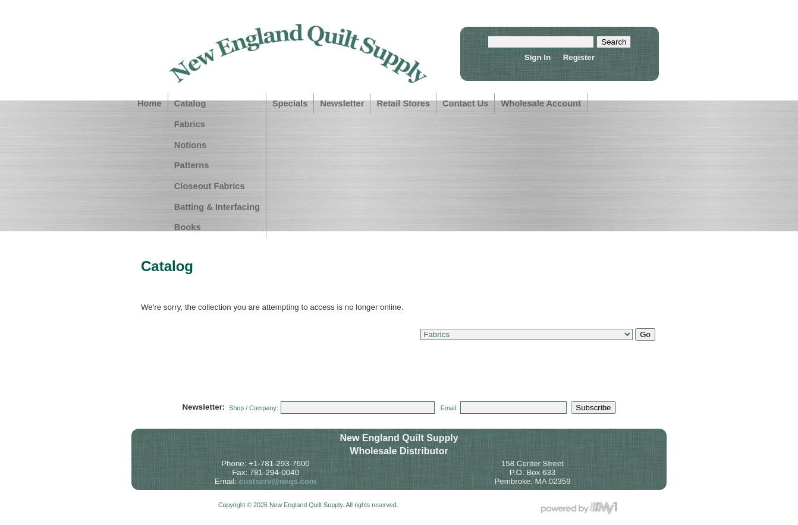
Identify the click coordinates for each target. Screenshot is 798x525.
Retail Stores (403, 103)
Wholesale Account (541, 103)
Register (579, 57)
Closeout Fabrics (209, 186)
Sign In (537, 57)
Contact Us (465, 103)
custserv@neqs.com (277, 481)
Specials (289, 103)
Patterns (191, 165)
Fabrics (189, 124)
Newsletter (342, 103)
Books (187, 227)
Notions (190, 145)
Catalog (190, 103)
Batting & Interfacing (217, 207)
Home (149, 103)
